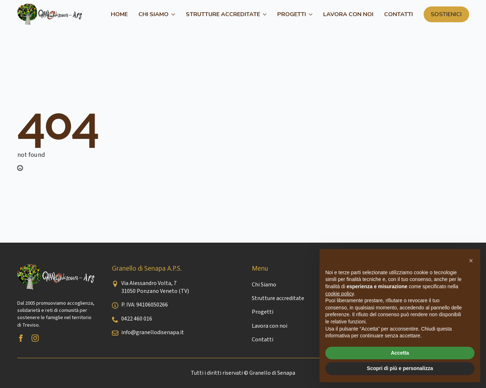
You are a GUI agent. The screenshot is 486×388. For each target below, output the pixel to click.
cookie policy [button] (339, 293)
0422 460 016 (136, 319)
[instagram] (35, 338)
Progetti (291, 14)
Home (119, 14)
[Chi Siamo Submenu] (172, 14)
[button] (471, 260)
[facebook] (20, 338)
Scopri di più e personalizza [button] (400, 368)
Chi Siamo (153, 14)
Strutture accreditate (223, 14)
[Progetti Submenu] (309, 14)
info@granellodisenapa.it (152, 332)
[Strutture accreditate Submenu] (263, 14)
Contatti (398, 14)
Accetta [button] (400, 353)
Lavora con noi (348, 14)
